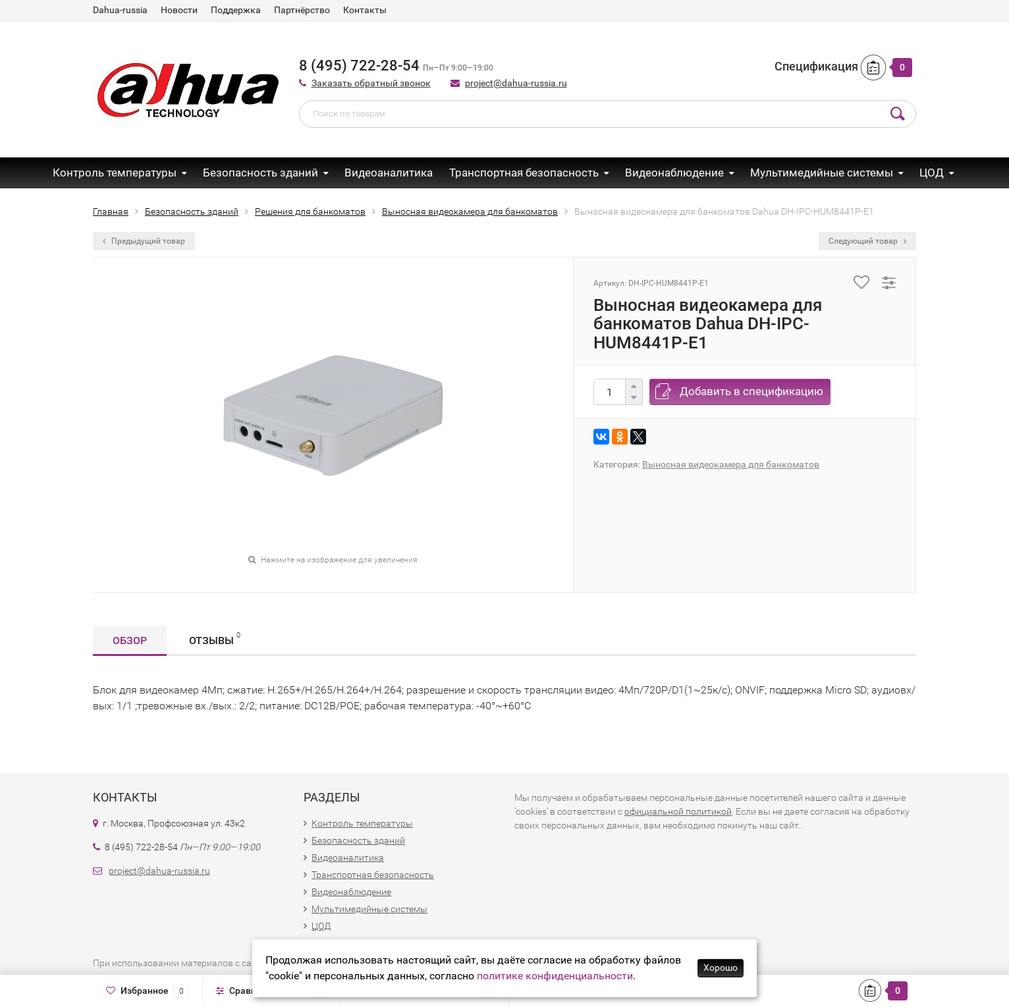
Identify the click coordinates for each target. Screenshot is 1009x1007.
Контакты (365, 10)
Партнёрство (302, 10)
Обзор (130, 640)
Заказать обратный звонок (371, 83)
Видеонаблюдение (674, 172)
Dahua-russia (120, 10)
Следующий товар (867, 241)
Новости (179, 10)
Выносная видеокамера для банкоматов (730, 464)
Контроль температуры (115, 172)
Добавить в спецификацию (751, 391)
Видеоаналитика (388, 172)
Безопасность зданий (260, 172)
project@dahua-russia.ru (516, 83)
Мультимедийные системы (821, 172)
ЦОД (931, 172)
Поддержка (236, 10)
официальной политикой (678, 811)
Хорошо (720, 967)
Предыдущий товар (144, 241)
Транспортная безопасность (524, 172)
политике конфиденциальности (555, 975)
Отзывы (214, 638)
